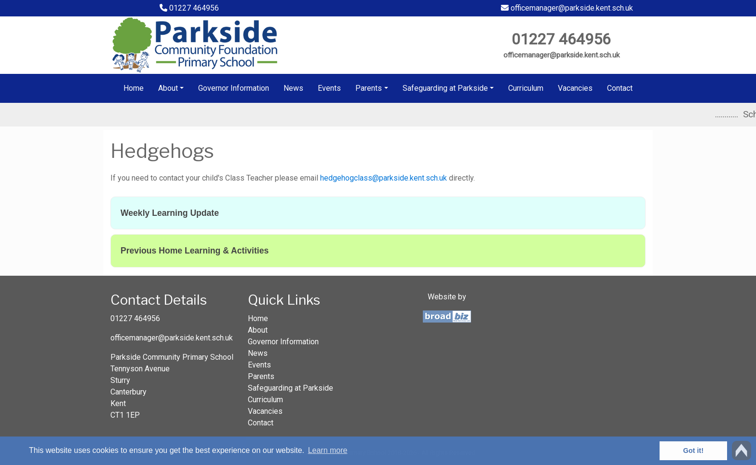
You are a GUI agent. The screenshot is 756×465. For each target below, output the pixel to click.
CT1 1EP (125, 415)
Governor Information (233, 88)
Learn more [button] (328, 450)
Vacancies (575, 88)
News (293, 88)
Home (133, 88)
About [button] (168, 88)
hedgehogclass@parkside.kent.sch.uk (383, 178)
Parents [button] (368, 88)
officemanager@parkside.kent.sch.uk (567, 8)
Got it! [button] (693, 450)
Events (329, 88)
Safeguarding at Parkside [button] (445, 88)
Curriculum (525, 88)
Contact (620, 88)
